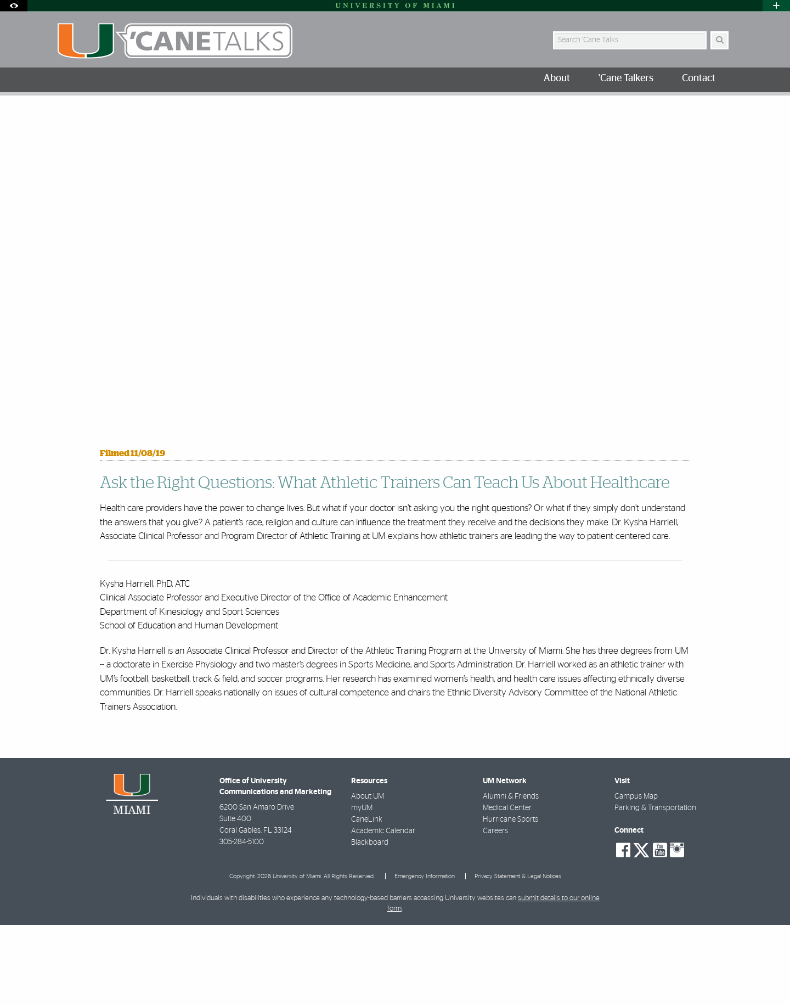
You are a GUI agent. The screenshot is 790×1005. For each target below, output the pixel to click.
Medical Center (507, 888)
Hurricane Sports (510, 899)
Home (67, 118)
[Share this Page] (723, 111)
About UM (367, 876)
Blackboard (369, 923)
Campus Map (636, 876)
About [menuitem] (557, 78)
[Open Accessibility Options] (13, 6)
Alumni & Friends (511, 876)
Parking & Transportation (655, 888)
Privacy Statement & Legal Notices (518, 956)
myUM (362, 888)
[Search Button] (719, 40)
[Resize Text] (697, 111)
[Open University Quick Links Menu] (776, 6)
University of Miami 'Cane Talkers (145, 118)
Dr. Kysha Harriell (242, 118)
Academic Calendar (383, 911)
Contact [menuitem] (698, 78)
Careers (495, 911)
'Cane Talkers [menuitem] (626, 78)
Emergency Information (424, 956)
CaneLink (366, 899)
